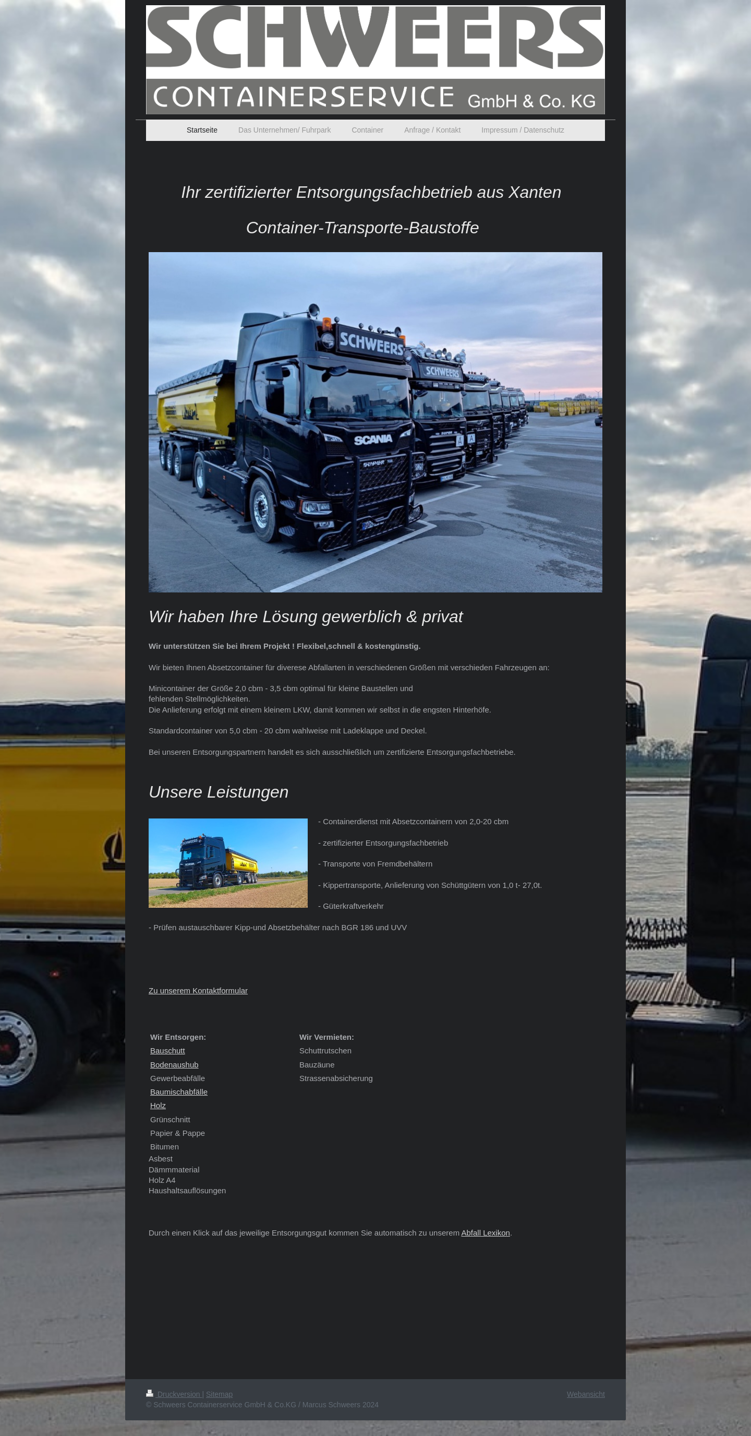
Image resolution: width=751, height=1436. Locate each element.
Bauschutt (167, 1050)
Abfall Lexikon (485, 1232)
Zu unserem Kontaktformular (198, 990)
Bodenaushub (174, 1064)
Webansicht (586, 1394)
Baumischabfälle (179, 1091)
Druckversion (174, 1394)
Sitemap (219, 1394)
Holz (158, 1105)
